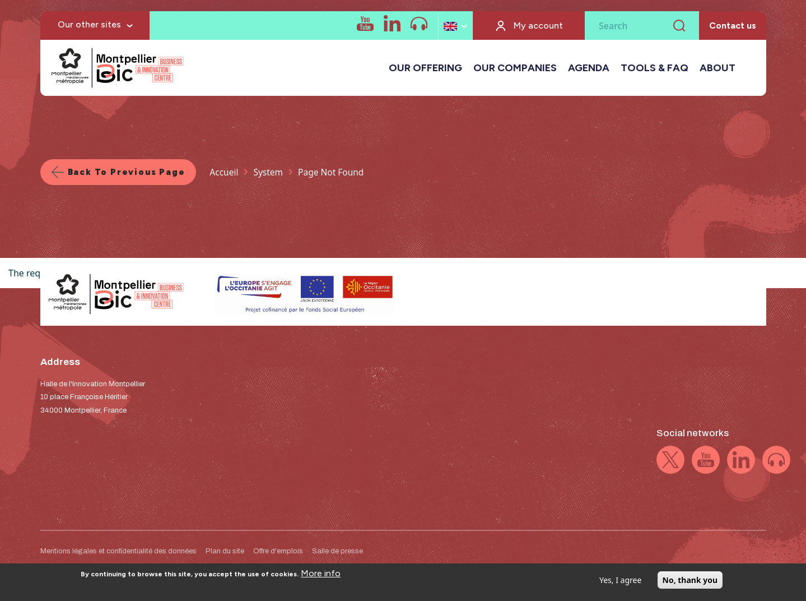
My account (538, 25)
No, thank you (690, 583)
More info (321, 576)
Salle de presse (337, 551)
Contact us (732, 25)
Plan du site (225, 551)
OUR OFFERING (425, 68)
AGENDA (588, 68)
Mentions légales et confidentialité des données (118, 551)
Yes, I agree (620, 583)
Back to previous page (126, 172)
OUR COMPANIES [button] (515, 68)
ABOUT (717, 68)
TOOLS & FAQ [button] (654, 68)
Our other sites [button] (89, 24)
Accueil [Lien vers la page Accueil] (223, 172)
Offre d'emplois (278, 551)
